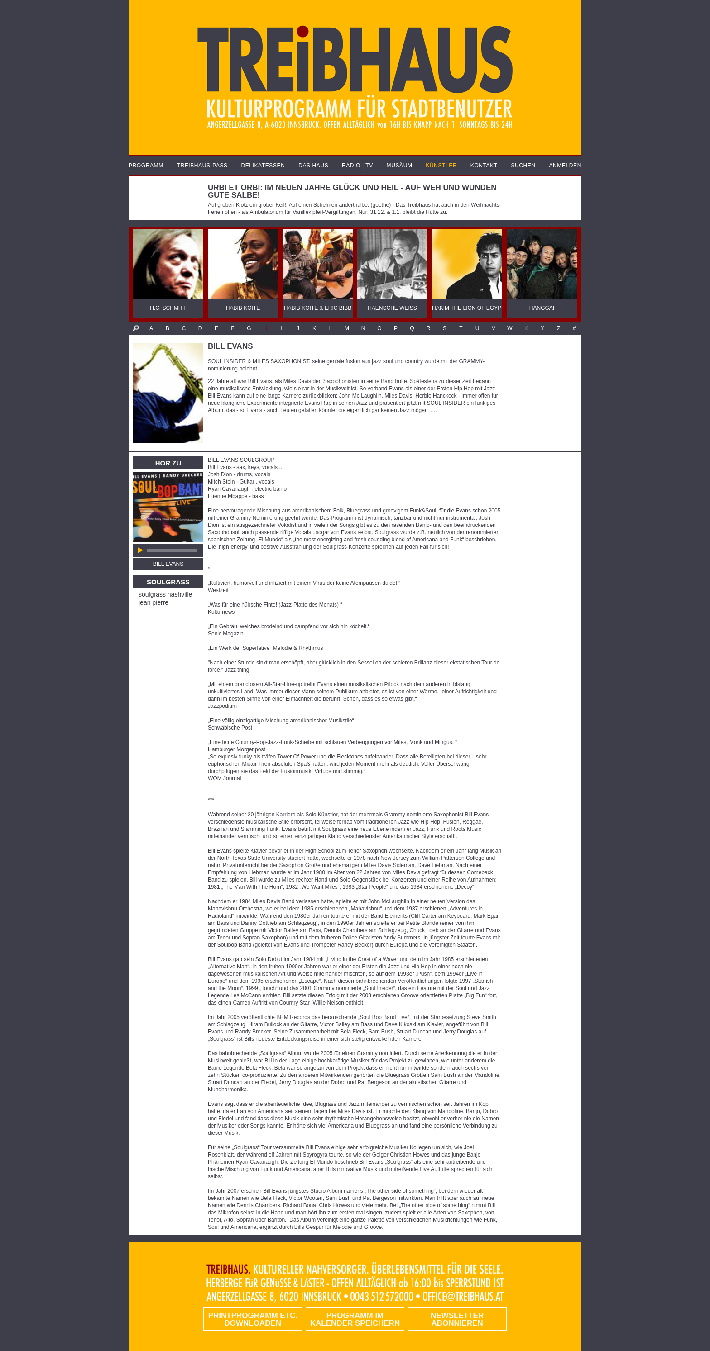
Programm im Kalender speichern (355, 1319)
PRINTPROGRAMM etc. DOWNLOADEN (252, 1319)
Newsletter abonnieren (457, 1319)
